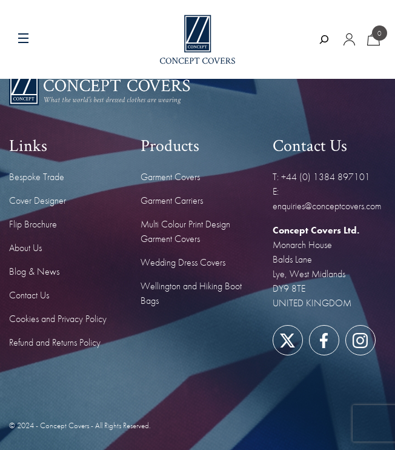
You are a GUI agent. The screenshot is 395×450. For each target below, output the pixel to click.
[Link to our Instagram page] (360, 340)
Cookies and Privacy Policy (58, 318)
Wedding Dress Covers (183, 262)
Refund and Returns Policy (55, 342)
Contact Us (29, 295)
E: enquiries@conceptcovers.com (327, 198)
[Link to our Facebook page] (323, 340)
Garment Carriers (172, 200)
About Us (25, 247)
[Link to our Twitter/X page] (287, 340)
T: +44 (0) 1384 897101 (321, 176)
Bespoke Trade (36, 176)
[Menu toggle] (46, 39)
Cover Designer (37, 200)
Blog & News (34, 271)
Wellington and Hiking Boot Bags (191, 293)
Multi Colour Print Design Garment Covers (185, 231)
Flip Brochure (33, 224)
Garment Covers (170, 176)
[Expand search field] (324, 39)
